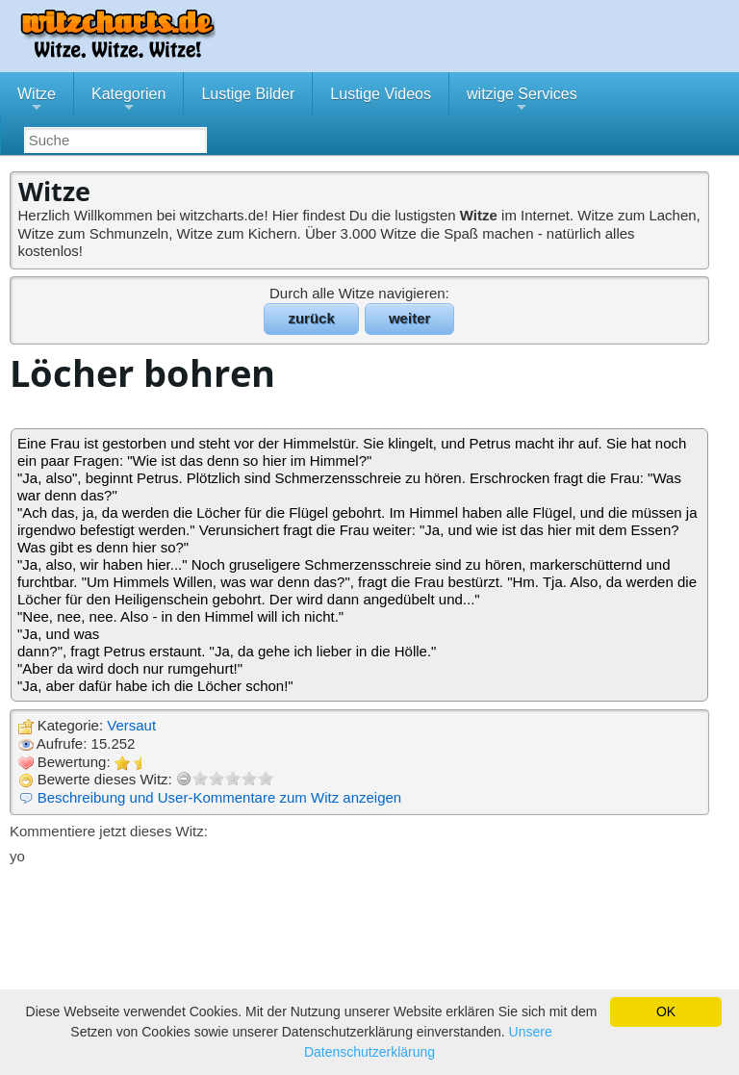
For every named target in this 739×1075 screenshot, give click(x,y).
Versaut (131, 725)
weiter (409, 318)
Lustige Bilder (247, 94)
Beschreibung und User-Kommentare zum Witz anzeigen (220, 797)
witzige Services (522, 101)
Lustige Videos (380, 94)
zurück (311, 318)
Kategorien (128, 101)
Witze (36, 101)
